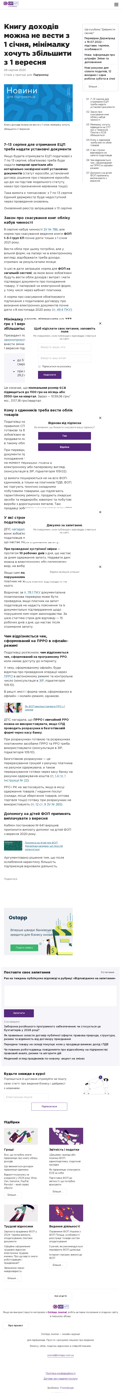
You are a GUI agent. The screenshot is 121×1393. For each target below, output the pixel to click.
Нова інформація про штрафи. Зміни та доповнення (99, 59)
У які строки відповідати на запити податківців (101, 153)
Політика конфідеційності (61, 1367)
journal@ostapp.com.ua (60, 1349)
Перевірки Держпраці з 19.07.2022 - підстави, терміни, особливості (99, 44)
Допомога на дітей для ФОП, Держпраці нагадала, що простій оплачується (44, 846)
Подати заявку (24, 948)
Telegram (25, 886)
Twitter (16, 886)
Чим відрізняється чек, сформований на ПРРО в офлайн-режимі (101, 164)
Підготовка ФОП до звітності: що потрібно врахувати (62, 1175)
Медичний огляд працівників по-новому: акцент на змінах (44, 1060)
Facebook (7, 886)
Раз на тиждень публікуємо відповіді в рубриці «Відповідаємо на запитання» (60, 978)
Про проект (15, 1319)
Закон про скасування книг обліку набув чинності (99, 116)
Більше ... (94, 87)
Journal (12, 6)
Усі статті (60, 1290)
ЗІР (41, 680)
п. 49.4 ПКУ (62, 310)
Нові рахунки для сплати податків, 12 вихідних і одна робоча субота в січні (99, 73)
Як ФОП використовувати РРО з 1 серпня (45, 708)
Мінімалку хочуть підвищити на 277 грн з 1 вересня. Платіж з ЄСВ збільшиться (100, 130)
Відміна (60, 447)
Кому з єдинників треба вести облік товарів (101, 142)
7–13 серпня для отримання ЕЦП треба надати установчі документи (102, 103)
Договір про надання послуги (61, 1372)
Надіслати (46, 375)
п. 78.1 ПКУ (32, 592)
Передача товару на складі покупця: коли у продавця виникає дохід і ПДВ (56, 1046)
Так (60, 436)
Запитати (19, 1013)
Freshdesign (67, 1382)
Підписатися (59, 1099)
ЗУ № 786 (50, 229)
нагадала (19, 529)
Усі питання (107, 972)
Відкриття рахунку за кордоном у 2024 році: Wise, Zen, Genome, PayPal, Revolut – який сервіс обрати (20, 1175)
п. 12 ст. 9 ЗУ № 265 (46, 804)
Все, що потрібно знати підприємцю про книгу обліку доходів (21, 1152)
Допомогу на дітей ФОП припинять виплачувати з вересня (101, 177)
